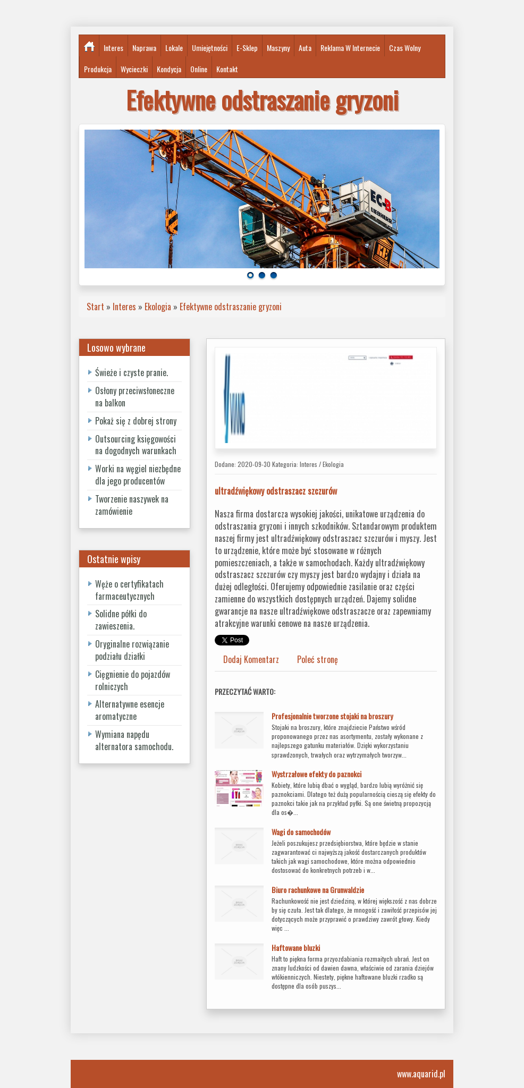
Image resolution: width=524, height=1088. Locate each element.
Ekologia (158, 306)
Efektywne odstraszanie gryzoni (231, 306)
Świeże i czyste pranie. (131, 372)
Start (95, 306)
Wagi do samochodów (301, 831)
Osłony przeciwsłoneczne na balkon (134, 396)
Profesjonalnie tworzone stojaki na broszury (332, 715)
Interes (124, 306)
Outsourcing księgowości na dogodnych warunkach (135, 444)
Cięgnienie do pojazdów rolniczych (132, 680)
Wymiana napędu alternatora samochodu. (134, 740)
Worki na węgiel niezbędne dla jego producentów (138, 474)
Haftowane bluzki (296, 947)
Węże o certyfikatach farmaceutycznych (129, 589)
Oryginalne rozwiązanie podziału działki (132, 650)
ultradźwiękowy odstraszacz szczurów (276, 490)
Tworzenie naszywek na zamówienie (131, 504)
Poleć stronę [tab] (317, 659)
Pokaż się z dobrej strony (135, 420)
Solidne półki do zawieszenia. (121, 619)
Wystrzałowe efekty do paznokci (316, 773)
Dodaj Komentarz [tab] (251, 659)
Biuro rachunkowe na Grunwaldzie (318, 889)
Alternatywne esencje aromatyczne (129, 710)
